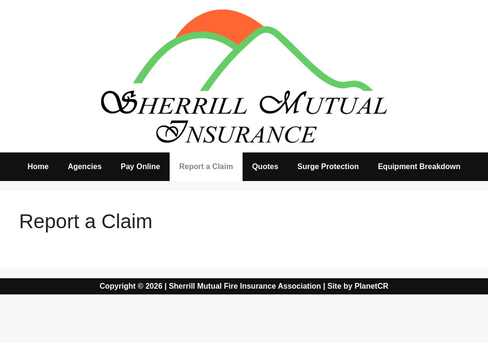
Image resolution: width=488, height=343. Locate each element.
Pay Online (140, 166)
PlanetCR (371, 286)
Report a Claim (206, 166)
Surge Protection (328, 166)
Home (38, 166)
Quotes (265, 166)
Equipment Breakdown (419, 166)
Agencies (85, 166)
